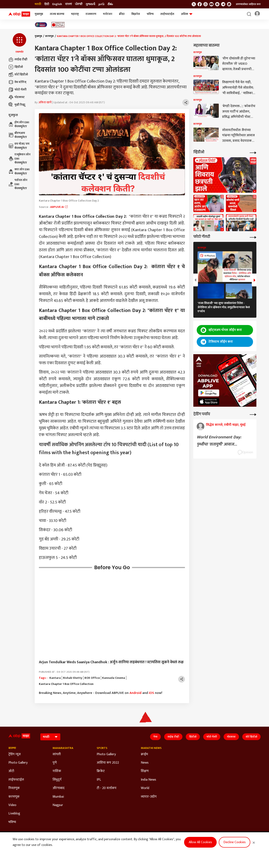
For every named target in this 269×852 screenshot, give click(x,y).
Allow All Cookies (200, 842)
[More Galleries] (253, 237)
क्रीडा (122, 14)
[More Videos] (253, 152)
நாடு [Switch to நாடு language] (101, 4)
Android (135, 693)
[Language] (50, 736)
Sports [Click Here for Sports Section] (102, 748)
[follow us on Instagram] (217, 4)
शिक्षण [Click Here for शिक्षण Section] (145, 771)
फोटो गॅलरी (17, 89)
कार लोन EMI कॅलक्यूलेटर (19, 171)
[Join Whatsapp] (229, 4)
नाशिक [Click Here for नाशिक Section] (57, 771)
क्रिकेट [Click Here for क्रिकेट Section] (101, 771)
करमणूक (49, 36)
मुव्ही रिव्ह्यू (16, 104)
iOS (151, 693)
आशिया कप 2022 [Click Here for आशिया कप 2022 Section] (108, 762)
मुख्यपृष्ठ (39, 14)
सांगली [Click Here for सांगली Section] (57, 754)
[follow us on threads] (205, 4)
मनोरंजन (107, 14)
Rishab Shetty (72, 678)
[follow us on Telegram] (223, 4)
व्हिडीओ (15, 66)
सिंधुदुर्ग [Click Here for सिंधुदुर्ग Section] (57, 779)
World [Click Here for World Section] (145, 788)
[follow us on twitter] (193, 4)
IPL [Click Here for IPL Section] (99, 779)
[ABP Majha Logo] (19, 14)
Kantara (55, 678)
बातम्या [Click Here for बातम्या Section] (12, 748)
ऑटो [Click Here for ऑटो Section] (11, 771)
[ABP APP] (208, 392)
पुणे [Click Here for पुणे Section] (55, 762)
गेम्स (155, 737)
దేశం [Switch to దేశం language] (110, 4)
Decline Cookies (234, 842)
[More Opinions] (253, 414)
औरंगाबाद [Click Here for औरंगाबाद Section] (59, 788)
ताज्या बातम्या (57, 14)
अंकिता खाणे (45, 102)
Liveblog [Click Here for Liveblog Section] (14, 813)
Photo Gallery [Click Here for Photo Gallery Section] (18, 762)
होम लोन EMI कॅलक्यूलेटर (18, 124)
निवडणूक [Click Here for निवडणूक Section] (14, 788)
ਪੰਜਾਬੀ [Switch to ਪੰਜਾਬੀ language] (78, 4)
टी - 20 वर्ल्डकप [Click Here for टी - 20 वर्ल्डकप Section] (106, 788)
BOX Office (92, 678)
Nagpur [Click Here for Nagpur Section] (58, 805)
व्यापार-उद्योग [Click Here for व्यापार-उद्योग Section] (149, 796)
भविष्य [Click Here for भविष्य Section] (12, 822)
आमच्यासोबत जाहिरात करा (248, 4)
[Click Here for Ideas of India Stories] (58, 24)
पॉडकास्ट (16, 97)
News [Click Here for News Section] (145, 762)
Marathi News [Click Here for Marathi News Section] (151, 748)
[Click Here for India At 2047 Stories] (41, 24)
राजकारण (91, 14)
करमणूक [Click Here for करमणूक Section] (14, 796)
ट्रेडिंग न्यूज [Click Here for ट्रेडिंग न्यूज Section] (14, 754)
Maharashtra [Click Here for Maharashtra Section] (63, 748)
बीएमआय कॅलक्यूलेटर (17, 135)
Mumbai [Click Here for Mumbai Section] (58, 796)
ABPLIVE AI (59, 206)
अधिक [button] (186, 14)
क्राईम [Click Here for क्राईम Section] (144, 754)
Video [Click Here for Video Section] (12, 805)
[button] (19, 43)
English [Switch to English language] (57, 4)
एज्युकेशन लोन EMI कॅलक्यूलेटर (19, 158)
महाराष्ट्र (75, 14)
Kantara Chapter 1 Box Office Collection (66, 684)
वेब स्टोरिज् (17, 82)
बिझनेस (135, 14)
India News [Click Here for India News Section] (148, 779)
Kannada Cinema (113, 678)
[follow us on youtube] (211, 4)
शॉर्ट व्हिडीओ (18, 74)
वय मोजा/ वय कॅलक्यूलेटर (18, 146)
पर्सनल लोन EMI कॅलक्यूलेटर (17, 184)
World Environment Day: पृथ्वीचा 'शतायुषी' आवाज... (219, 441)
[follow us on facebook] (199, 4)
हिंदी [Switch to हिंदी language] (46, 4)
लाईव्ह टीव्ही (17, 59)
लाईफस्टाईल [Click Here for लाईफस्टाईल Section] (16, 779)
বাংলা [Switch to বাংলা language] (68, 4)
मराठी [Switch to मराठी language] (38, 4)
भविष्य (150, 14)
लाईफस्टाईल (167, 14)
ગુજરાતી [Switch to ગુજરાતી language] (90, 4)
